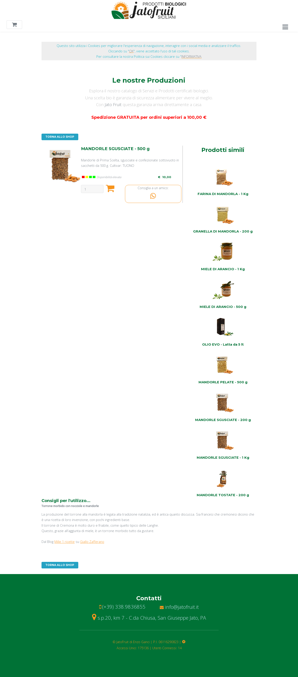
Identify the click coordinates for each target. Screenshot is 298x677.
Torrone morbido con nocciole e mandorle (70, 506)
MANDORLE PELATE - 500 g (223, 382)
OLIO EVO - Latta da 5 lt (223, 344)
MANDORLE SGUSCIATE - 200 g (223, 420)
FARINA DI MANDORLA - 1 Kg (223, 194)
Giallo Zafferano (92, 541)
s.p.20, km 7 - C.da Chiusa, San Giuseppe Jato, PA (149, 617)
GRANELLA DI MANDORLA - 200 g (223, 231)
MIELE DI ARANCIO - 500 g (223, 307)
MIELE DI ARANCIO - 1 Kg (223, 269)
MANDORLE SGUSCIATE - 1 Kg (223, 458)
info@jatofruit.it (179, 606)
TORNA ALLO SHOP (59, 136)
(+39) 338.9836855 (124, 606)
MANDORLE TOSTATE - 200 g (223, 495)
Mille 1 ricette (64, 541)
